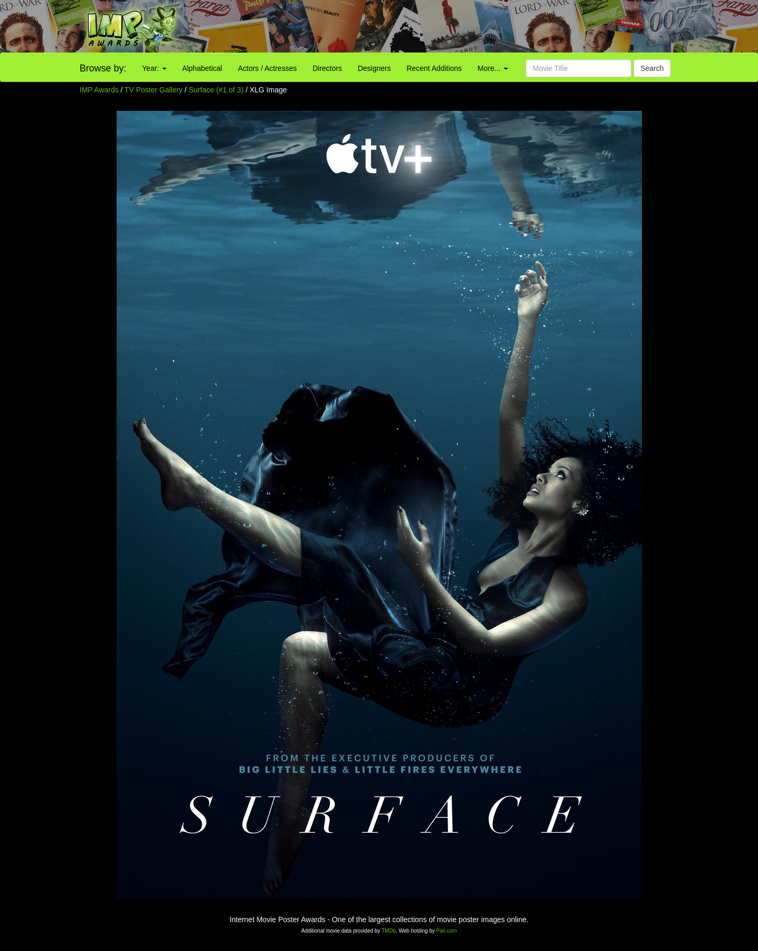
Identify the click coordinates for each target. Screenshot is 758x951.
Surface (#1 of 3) (216, 90)
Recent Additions (434, 68)
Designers (374, 68)
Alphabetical (202, 68)
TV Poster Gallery (153, 90)
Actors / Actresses (267, 68)
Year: (154, 68)
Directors (327, 68)
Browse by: (103, 68)
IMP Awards (99, 90)
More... (492, 68)
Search (651, 68)
